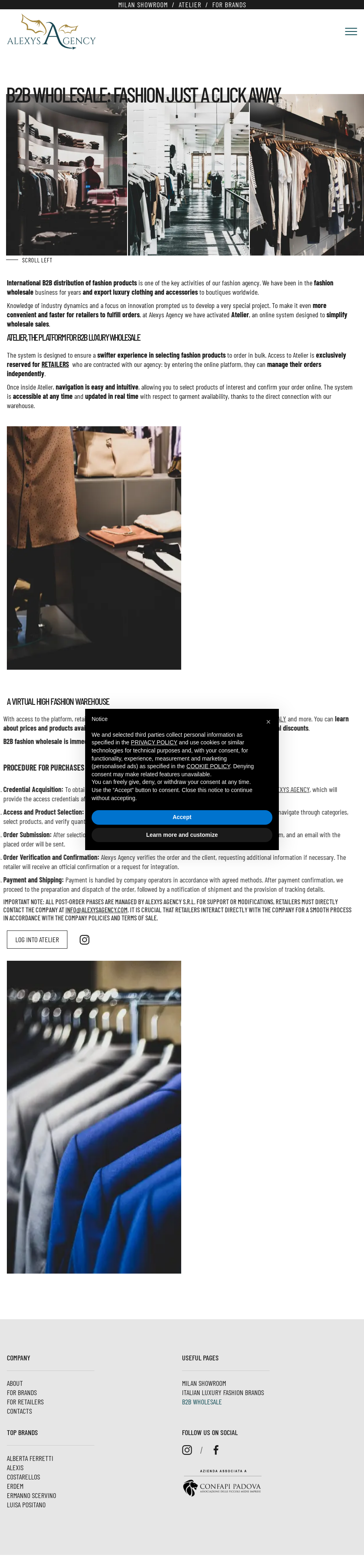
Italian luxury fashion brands (223, 1392)
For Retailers (25, 1401)
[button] (268, 721)
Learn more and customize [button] (182, 835)
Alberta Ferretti (30, 1458)
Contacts (19, 1410)
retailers (77, 364)
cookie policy (208, 766)
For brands (229, 4)
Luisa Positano (26, 1504)
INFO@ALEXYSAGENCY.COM (60, 909)
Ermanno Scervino (31, 1495)
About (15, 1383)
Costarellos (23, 1476)
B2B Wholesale (202, 1401)
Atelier (190, 4)
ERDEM (15, 1485)
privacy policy (154, 742)
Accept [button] (182, 817)
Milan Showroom (143, 4)
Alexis (15, 1467)
